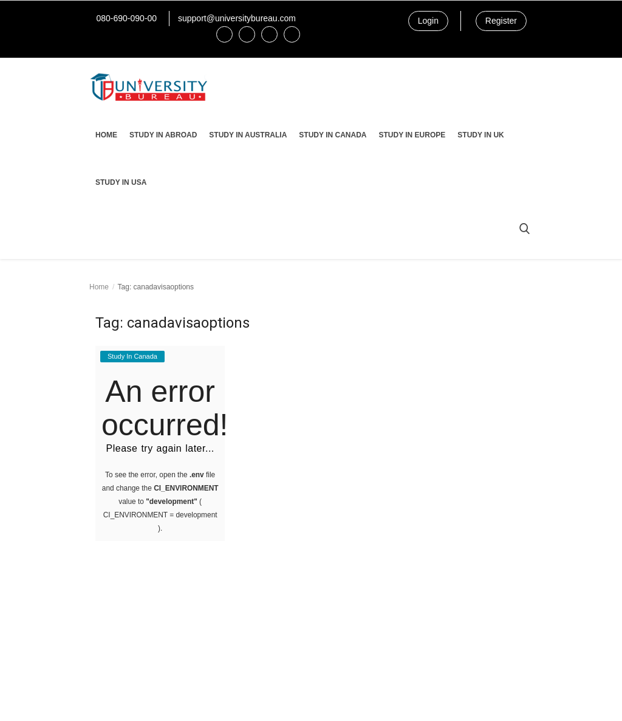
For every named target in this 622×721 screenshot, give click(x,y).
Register (501, 21)
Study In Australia (248, 135)
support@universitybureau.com (237, 18)
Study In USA (120, 182)
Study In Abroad (163, 135)
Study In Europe (411, 135)
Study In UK (480, 135)
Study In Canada (332, 135)
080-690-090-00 (126, 18)
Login (428, 21)
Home (106, 135)
